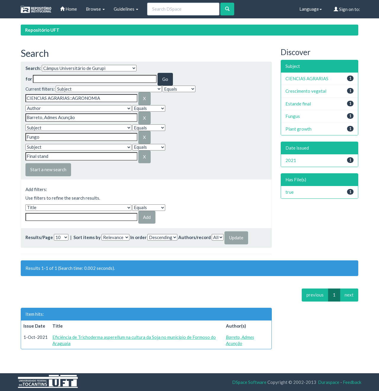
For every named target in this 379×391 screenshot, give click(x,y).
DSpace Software (249, 382)
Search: (33, 68)
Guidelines (126, 9)
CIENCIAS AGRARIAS (306, 78)
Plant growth (298, 129)
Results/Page (39, 237)
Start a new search (48, 169)
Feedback (352, 382)
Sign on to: (347, 9)
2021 (290, 160)
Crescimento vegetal (305, 91)
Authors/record (194, 237)
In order (138, 237)
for (28, 78)
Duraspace (328, 382)
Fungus (292, 116)
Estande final (298, 103)
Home (68, 9)
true (289, 192)
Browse (95, 9)
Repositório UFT (42, 30)
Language (310, 9)
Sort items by (87, 237)
